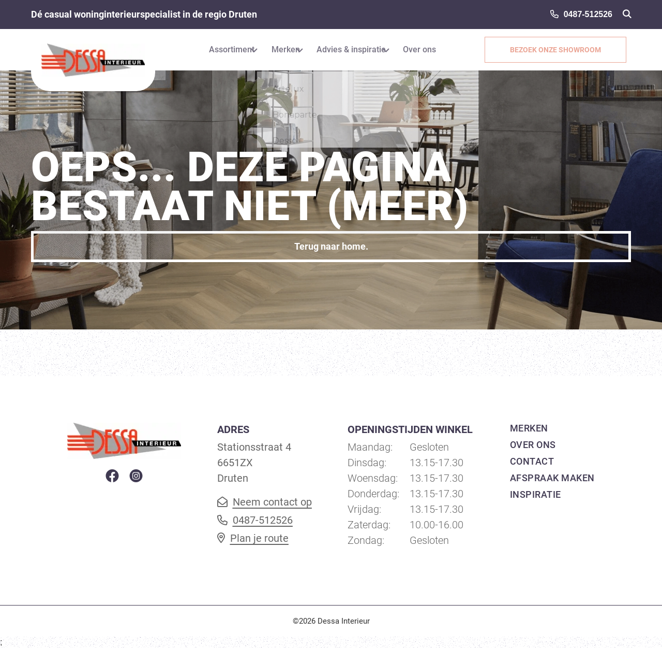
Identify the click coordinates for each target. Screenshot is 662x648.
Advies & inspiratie (354, 49)
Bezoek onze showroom (560, 50)
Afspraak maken (552, 477)
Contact (532, 461)
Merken (279, 49)
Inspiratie (535, 494)
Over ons (431, 49)
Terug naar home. (331, 246)
